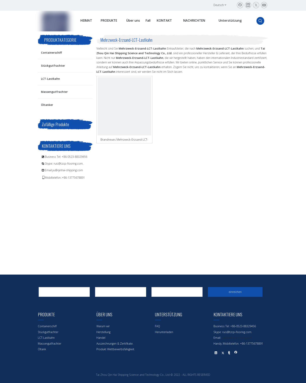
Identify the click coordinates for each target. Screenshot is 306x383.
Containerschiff (51, 52)
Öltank (42, 349)
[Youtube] (264, 5)
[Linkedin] (248, 5)
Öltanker (47, 105)
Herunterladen (164, 332)
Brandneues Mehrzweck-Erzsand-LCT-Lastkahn (124, 139)
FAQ (157, 326)
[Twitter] (256, 5)
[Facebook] (240, 5)
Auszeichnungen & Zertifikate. (114, 343)
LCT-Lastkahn (50, 79)
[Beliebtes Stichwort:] (260, 21)
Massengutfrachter (54, 92)
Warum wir (103, 326)
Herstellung (103, 332)
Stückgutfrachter (53, 65)
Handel (100, 338)
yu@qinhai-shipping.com (67, 170)
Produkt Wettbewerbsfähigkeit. (115, 349)
